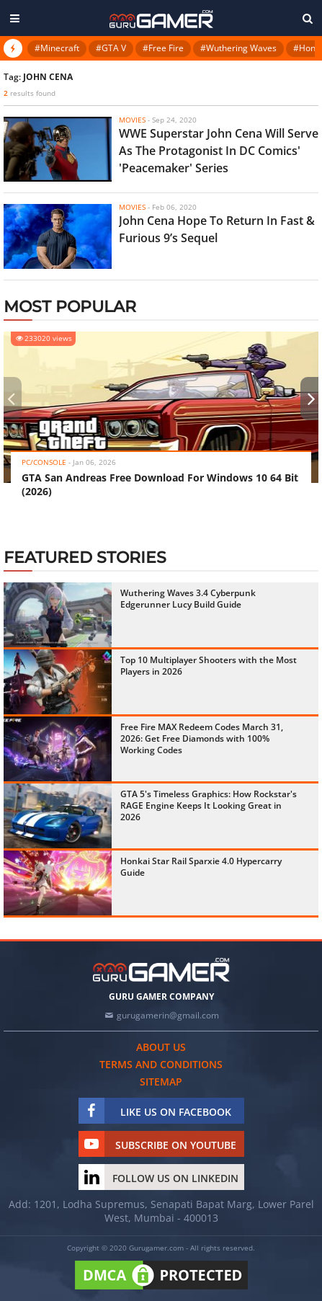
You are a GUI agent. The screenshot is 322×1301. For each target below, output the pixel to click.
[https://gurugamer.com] (161, 970)
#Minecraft (57, 48)
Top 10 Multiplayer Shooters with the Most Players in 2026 (208, 666)
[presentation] (11, 398)
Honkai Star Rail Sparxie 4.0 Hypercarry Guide (201, 867)
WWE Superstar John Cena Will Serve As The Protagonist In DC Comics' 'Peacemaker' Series (218, 150)
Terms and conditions (161, 1064)
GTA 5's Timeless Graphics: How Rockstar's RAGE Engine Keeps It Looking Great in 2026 (208, 805)
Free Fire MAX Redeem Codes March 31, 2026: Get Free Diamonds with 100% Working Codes (201, 738)
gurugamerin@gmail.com (168, 1015)
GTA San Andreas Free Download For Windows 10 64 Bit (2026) (160, 484)
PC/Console (44, 462)
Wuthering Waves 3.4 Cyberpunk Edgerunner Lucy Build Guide (188, 598)
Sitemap (161, 1081)
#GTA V (111, 48)
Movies (132, 120)
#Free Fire (163, 48)
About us (161, 1047)
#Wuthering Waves (238, 48)
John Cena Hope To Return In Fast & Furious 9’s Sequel (217, 229)
